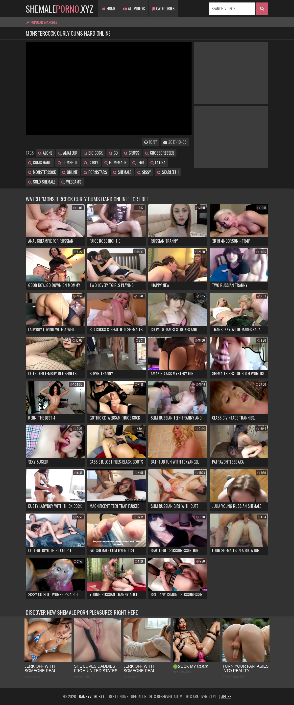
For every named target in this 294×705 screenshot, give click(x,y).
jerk (138, 162)
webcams (71, 182)
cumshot (68, 162)
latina (158, 162)
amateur (67, 153)
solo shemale (41, 182)
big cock (93, 153)
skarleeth (168, 172)
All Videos (134, 9)
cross (131, 153)
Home (108, 9)
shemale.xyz (59, 8)
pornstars (95, 172)
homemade (115, 162)
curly (91, 162)
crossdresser (159, 153)
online (69, 172)
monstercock (42, 172)
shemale (122, 172)
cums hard (39, 162)
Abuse (226, 697)
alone (45, 153)
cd (113, 153)
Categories (163, 9)
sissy (144, 172)
